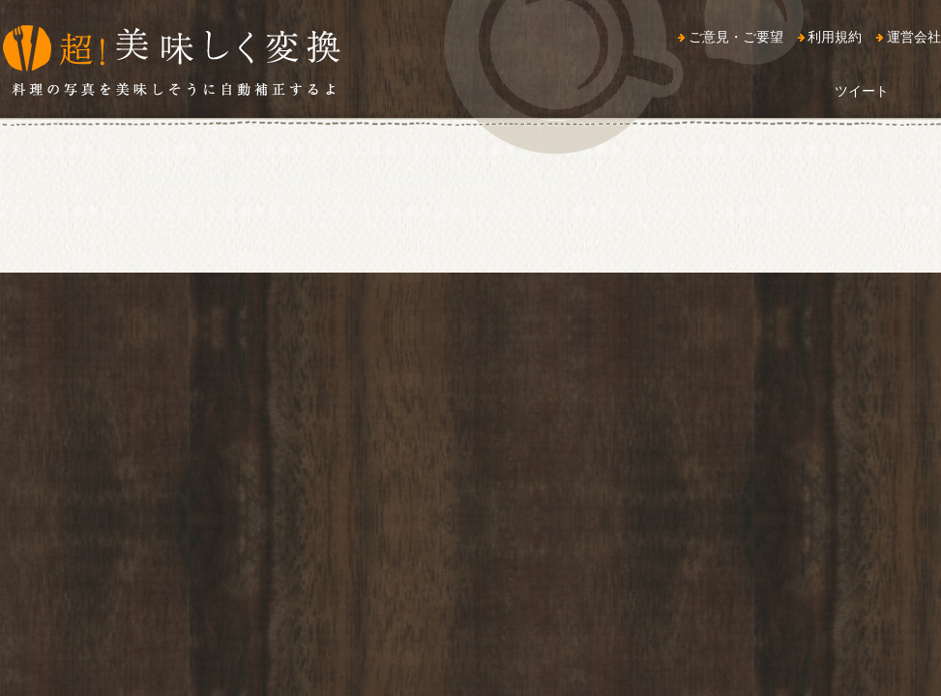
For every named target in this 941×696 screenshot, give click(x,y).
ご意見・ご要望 (736, 36)
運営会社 (914, 36)
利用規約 (835, 36)
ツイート (862, 91)
